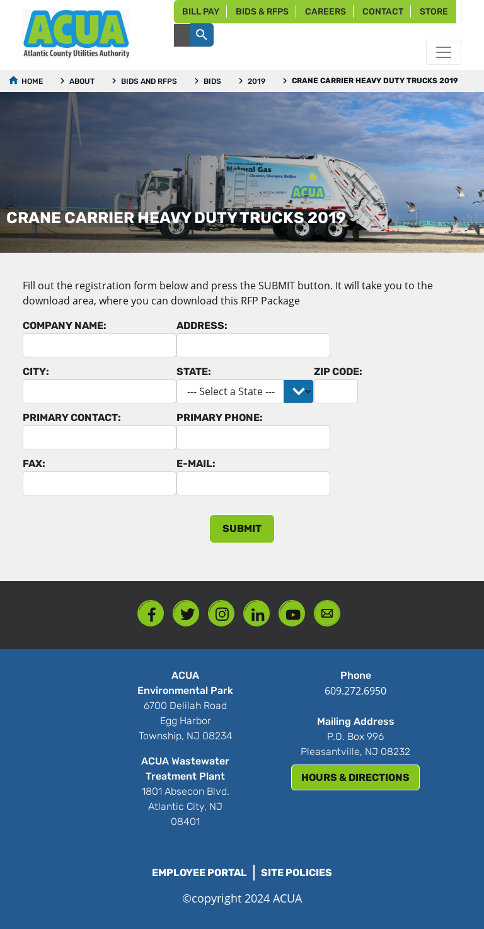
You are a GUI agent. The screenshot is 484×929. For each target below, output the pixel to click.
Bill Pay (200, 11)
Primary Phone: (219, 418)
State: (193, 372)
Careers (325, 11)
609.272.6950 (355, 691)
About (82, 81)
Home (32, 81)
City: (36, 372)
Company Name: (65, 326)
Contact (382, 11)
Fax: (34, 464)
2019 (256, 81)
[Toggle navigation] (443, 52)
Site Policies (296, 873)
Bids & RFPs (262, 11)
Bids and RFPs (149, 81)
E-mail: (196, 464)
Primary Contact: (72, 418)
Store (434, 11)
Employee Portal (199, 873)
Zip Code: (338, 372)
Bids (212, 81)
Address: (202, 326)
